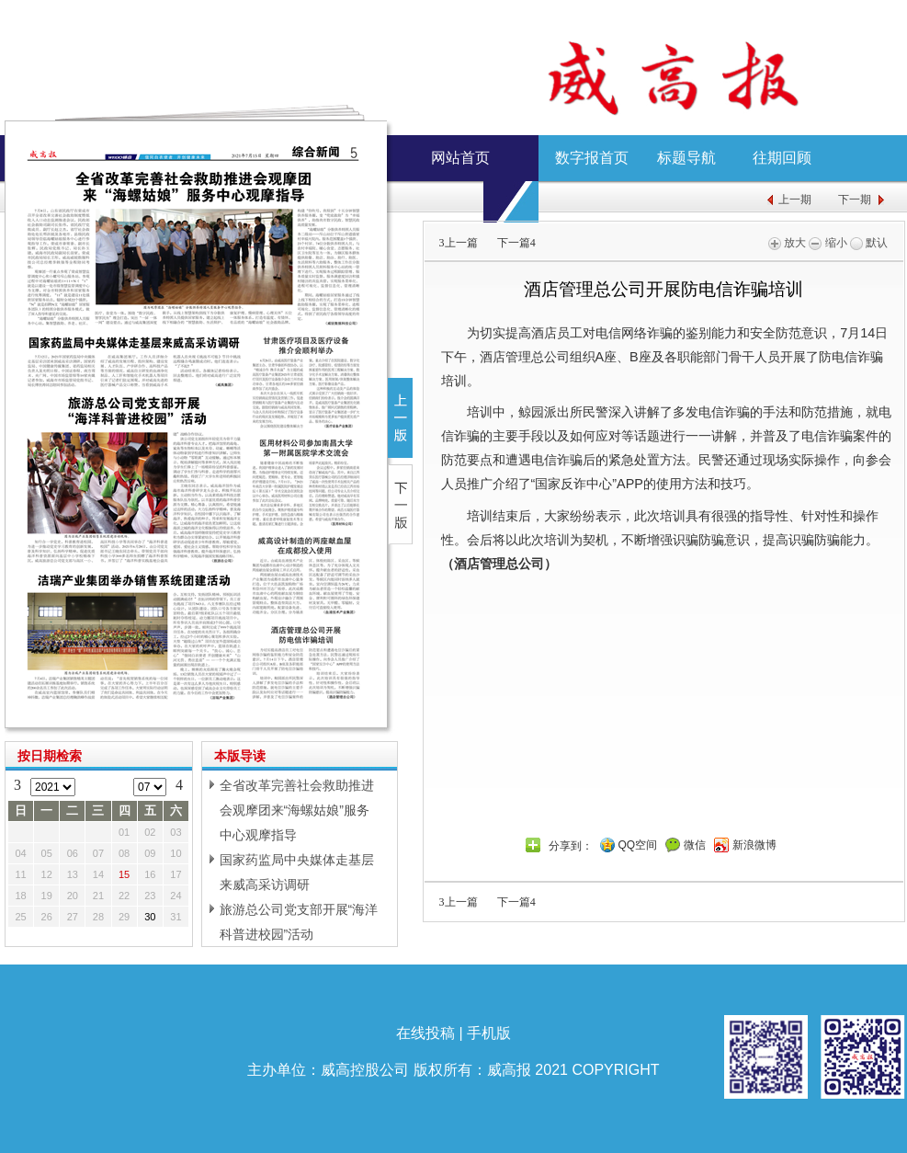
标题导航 (686, 158)
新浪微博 (754, 845)
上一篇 (458, 242)
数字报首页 (592, 158)
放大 (787, 242)
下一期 (854, 199)
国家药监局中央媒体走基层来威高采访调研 (297, 872)
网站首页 (460, 158)
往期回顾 (782, 158)
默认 (869, 242)
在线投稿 (425, 1033)
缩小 (827, 242)
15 (124, 874)
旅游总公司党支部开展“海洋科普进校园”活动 (299, 922)
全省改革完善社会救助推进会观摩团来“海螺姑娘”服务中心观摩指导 (297, 810)
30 (149, 916)
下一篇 (516, 242)
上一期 (794, 199)
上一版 (400, 418)
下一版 (400, 504)
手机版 (489, 1033)
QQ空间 (638, 845)
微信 (695, 845)
